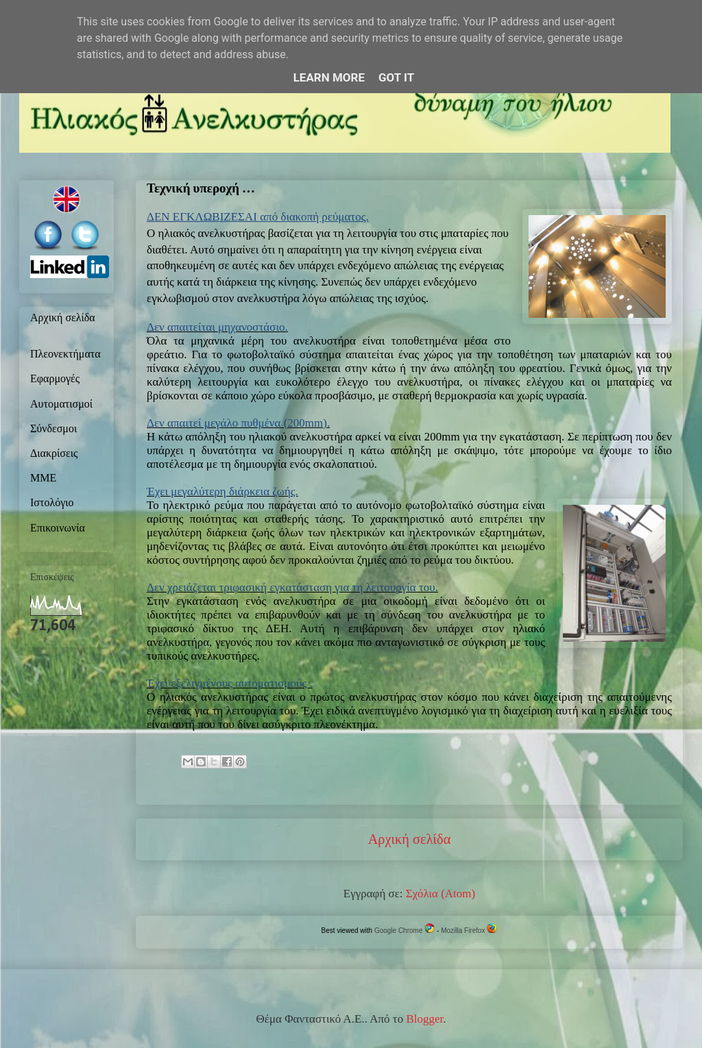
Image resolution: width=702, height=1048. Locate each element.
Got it (396, 77)
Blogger (424, 1018)
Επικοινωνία (57, 528)
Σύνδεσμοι (53, 429)
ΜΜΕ (43, 478)
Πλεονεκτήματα (65, 354)
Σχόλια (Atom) (440, 893)
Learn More (329, 77)
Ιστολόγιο (52, 503)
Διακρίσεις (53, 454)
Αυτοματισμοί (61, 404)
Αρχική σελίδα (409, 839)
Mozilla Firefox (469, 930)
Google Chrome (404, 930)
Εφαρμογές (55, 379)
